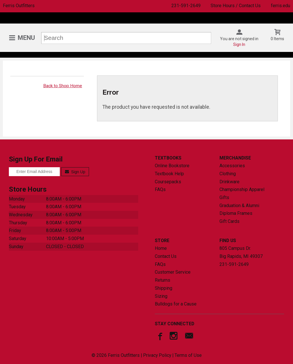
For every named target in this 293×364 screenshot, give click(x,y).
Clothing (227, 173)
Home (161, 248)
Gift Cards (229, 221)
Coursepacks (168, 181)
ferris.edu (280, 5)
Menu (26, 37)
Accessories (232, 165)
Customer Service (173, 272)
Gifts (224, 197)
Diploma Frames (235, 213)
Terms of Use (188, 355)
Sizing (161, 296)
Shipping (163, 288)
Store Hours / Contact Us (236, 5)
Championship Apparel (241, 189)
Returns (162, 280)
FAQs (160, 189)
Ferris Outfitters (19, 5)
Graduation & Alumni (239, 205)
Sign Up (75, 172)
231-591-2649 (186, 5)
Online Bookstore (172, 165)
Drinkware (229, 181)
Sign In (239, 44)
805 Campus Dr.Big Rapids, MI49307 (241, 252)
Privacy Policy (157, 355)
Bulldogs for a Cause (176, 304)
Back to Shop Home (62, 85)
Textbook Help (169, 173)
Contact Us (166, 256)
